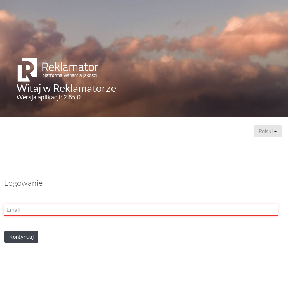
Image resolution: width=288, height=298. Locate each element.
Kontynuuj (21, 236)
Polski (268, 131)
